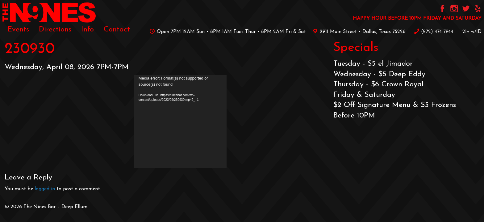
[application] (180, 121)
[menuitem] (18, 30)
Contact (117, 29)
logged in (45, 189)
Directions (55, 29)
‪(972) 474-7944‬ (433, 31)
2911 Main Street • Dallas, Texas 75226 (358, 31)
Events (18, 29)
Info (87, 29)
